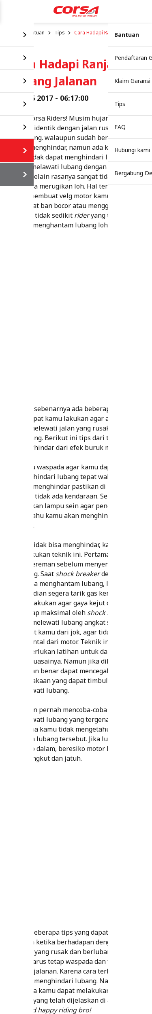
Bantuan (35, 32)
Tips (59, 32)
